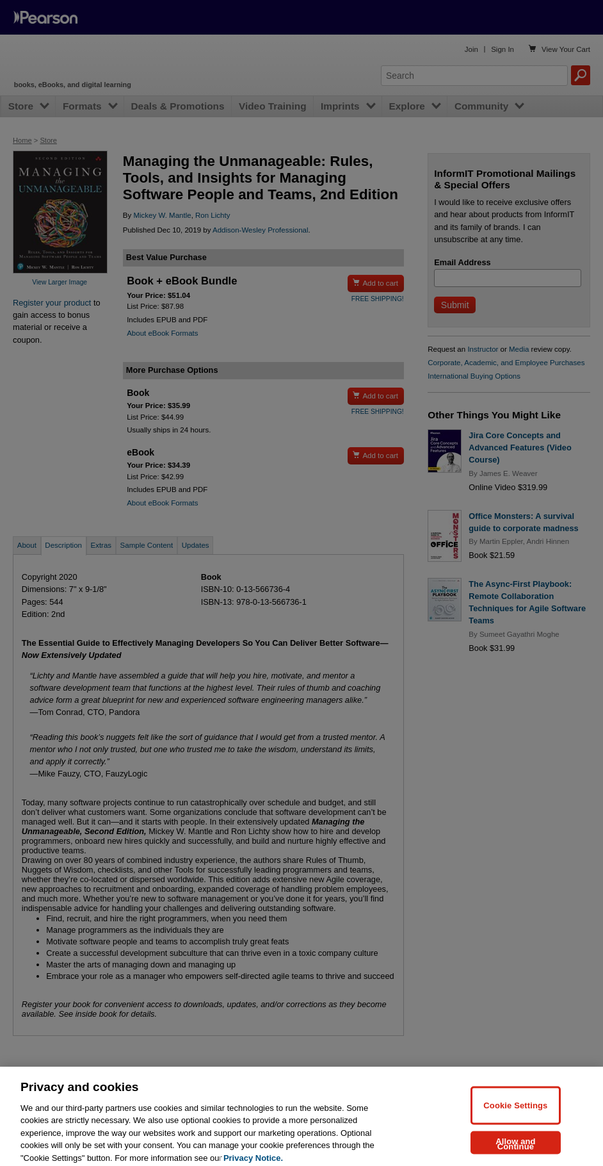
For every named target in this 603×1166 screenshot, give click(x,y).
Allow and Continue (515, 1151)
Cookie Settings (515, 1113)
